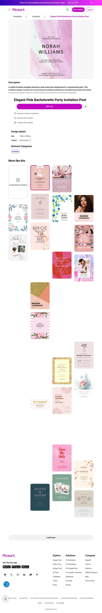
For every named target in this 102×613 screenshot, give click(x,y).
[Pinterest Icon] (37, 574)
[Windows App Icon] (25, 568)
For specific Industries (74, 572)
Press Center (90, 581)
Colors (55, 581)
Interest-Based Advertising (69, 598)
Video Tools (57, 564)
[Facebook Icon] (5, 574)
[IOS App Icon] (7, 568)
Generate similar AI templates (28, 113)
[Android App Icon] (16, 568)
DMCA (40, 603)
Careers (88, 564)
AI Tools (56, 572)
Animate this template (25, 118)
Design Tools (57, 568)
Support (88, 560)
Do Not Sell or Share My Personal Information (44, 598)
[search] (67, 9)
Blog (87, 577)
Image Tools (57, 560)
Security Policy (49, 603)
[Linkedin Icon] (24, 574)
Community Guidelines (86, 598)
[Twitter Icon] (11, 574)
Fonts (55, 585)
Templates (56, 577)
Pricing (68, 585)
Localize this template (25, 123)
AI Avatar (69, 581)
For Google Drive (72, 568)
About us (88, 568)
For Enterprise (71, 560)
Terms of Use (12, 598)
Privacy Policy (23, 598)
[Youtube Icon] (30, 574)
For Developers (71, 564)
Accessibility (60, 603)
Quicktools (69, 577)
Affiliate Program (91, 572)
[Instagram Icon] (18, 574)
